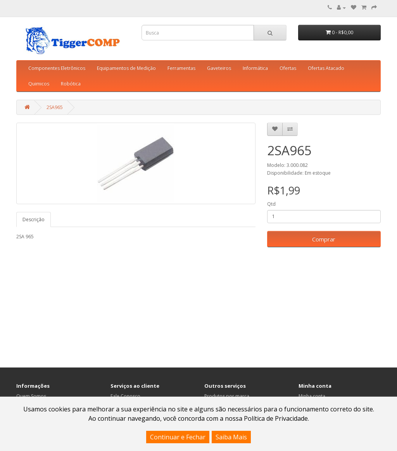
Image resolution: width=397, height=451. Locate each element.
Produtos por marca (226, 396)
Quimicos (38, 83)
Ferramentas (181, 68)
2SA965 (55, 107)
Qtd (271, 204)
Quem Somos (31, 396)
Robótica (71, 83)
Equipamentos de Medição (126, 68)
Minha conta (312, 396)
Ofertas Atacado (326, 68)
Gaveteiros (219, 68)
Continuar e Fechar (177, 437)
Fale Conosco (125, 396)
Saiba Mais (231, 437)
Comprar (323, 239)
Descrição (33, 219)
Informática (255, 68)
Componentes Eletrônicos (56, 68)
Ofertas (288, 68)
